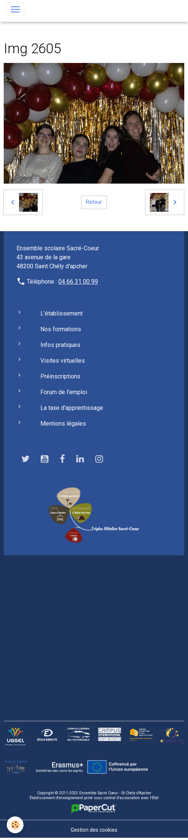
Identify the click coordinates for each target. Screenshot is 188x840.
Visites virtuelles (62, 360)
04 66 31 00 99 (78, 281)
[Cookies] (15, 824)
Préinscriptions (60, 376)
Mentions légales (63, 423)
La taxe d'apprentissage (71, 407)
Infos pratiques (60, 344)
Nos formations (60, 329)
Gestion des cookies (94, 830)
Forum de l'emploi (63, 392)
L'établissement (61, 313)
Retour (94, 202)
